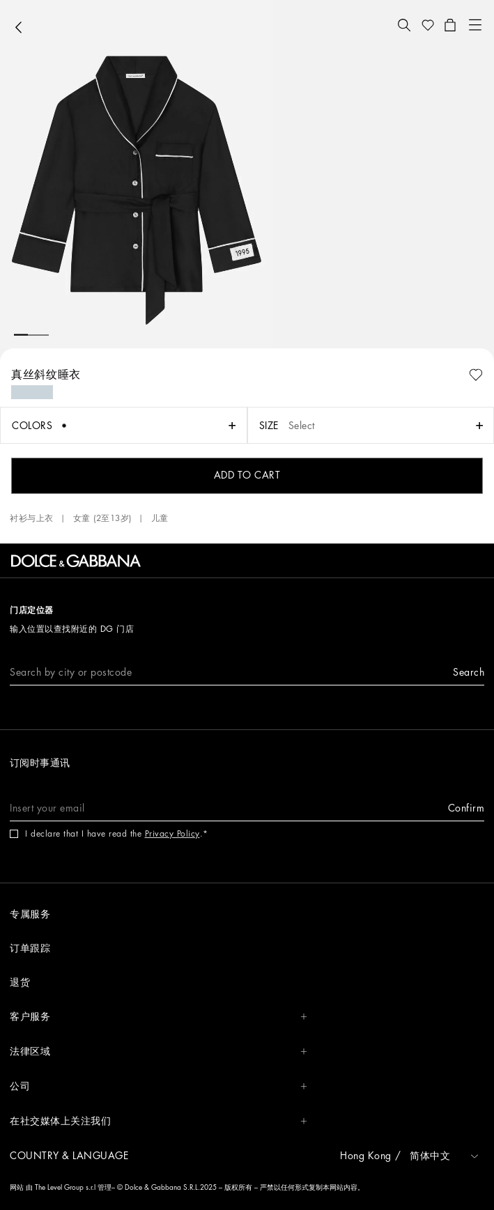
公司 (158, 1086)
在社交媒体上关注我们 (158, 1121)
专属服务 (30, 914)
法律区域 (158, 1051)
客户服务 (158, 1016)
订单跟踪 (30, 948)
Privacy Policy (172, 834)
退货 (20, 982)
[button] (404, 25)
